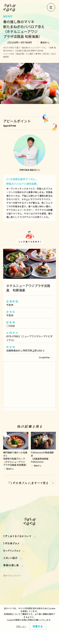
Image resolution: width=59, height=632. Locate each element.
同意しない (21, 626)
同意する (38, 626)
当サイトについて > (12, 575)
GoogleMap (46, 357)
